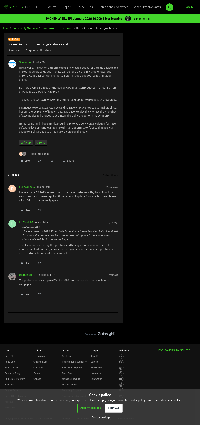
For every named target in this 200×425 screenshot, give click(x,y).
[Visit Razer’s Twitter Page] (121, 373)
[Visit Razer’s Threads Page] (121, 367)
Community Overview (25, 28)
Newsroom (96, 367)
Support (66, 7)
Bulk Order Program (15, 378)
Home (5, 28)
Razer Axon (48, 28)
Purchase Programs (15, 373)
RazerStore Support (72, 367)
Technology (39, 355)
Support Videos (70, 384)
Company (95, 350)
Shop (7, 350)
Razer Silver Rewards (147, 7)
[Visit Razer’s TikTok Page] (121, 384)
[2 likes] (34, 154)
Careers (94, 361)
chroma (41, 142)
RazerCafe (10, 361)
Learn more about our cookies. (164, 400)
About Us (95, 355)
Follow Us (124, 350)
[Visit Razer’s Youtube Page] (121, 379)
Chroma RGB (40, 361)
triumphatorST (28, 274)
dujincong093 (27, 187)
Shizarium (25, 62)
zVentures (96, 373)
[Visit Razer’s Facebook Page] (121, 356)
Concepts (38, 367)
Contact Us (96, 378)
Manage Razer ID (71, 378)
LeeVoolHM (26, 222)
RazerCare (67, 373)
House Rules (84, 7)
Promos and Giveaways (113, 7)
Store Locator (11, 367)
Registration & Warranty (74, 361)
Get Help (66, 355)
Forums (51, 7)
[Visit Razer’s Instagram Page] (121, 362)
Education (10, 384)
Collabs (37, 378)
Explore (37, 350)
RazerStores (11, 355)
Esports (37, 373)
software (26, 142)
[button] (189, 7)
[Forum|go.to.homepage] (22, 7)
